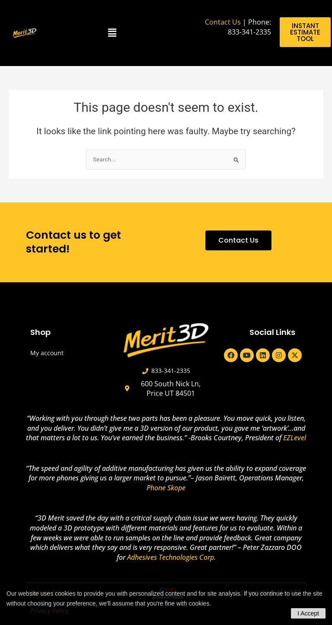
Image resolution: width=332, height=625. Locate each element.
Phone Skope (166, 487)
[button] (112, 33)
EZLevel (294, 437)
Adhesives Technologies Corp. (171, 557)
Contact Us (223, 22)
